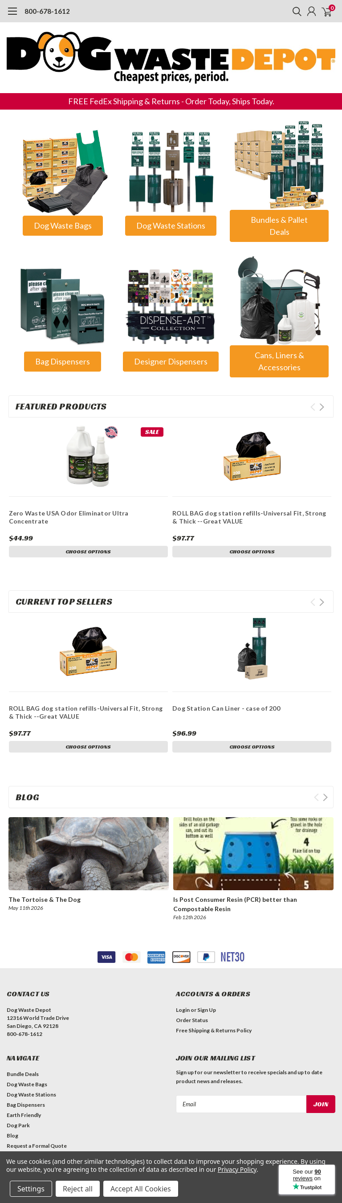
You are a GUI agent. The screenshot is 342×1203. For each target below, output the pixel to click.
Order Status (192, 1020)
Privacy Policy (237, 1169)
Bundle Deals (23, 1074)
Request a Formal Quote (37, 1145)
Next (322, 407)
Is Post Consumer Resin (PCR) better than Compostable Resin (235, 904)
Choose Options (88, 551)
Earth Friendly (24, 1115)
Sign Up (206, 1010)
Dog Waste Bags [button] (63, 225)
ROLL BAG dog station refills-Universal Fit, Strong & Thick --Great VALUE (249, 517)
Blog (12, 1135)
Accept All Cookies (140, 1189)
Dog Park (18, 1125)
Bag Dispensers (26, 1104)
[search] (295, 11)
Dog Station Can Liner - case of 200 (226, 708)
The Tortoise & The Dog (44, 899)
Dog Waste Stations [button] (170, 225)
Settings (31, 1189)
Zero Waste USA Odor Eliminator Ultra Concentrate (69, 517)
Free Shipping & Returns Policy (214, 1030)
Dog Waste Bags (27, 1084)
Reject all (78, 1189)
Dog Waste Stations (31, 1094)
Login (183, 1010)
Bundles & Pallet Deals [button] (279, 226)
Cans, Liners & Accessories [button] (279, 361)
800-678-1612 (47, 11)
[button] (62, 171)
